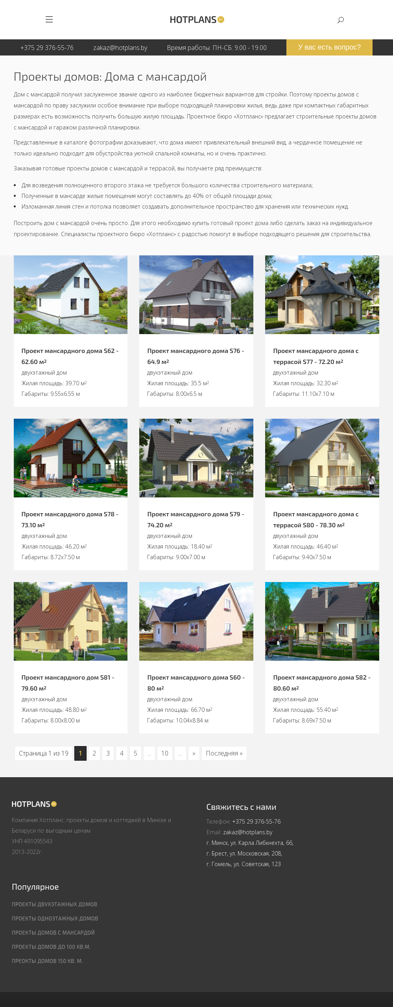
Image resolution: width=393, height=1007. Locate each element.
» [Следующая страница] (194, 753)
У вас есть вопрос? (329, 47)
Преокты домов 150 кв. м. (47, 961)
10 (164, 753)
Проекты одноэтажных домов (55, 918)
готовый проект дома (239, 223)
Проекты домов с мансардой (53, 932)
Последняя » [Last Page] (224, 753)
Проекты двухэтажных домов (55, 904)
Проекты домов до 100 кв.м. (51, 947)
